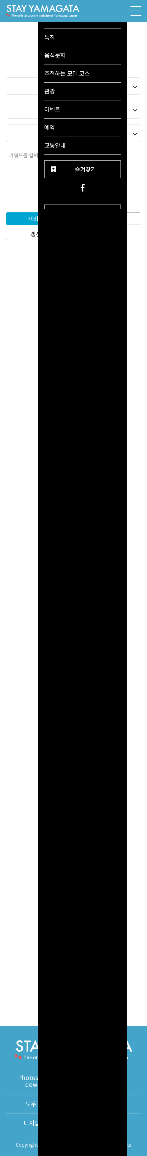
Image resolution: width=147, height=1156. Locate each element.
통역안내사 (107, 1104)
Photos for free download (39, 1081)
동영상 (107, 1081)
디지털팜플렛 (39, 1123)
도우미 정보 (40, 1104)
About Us (107, 1123)
